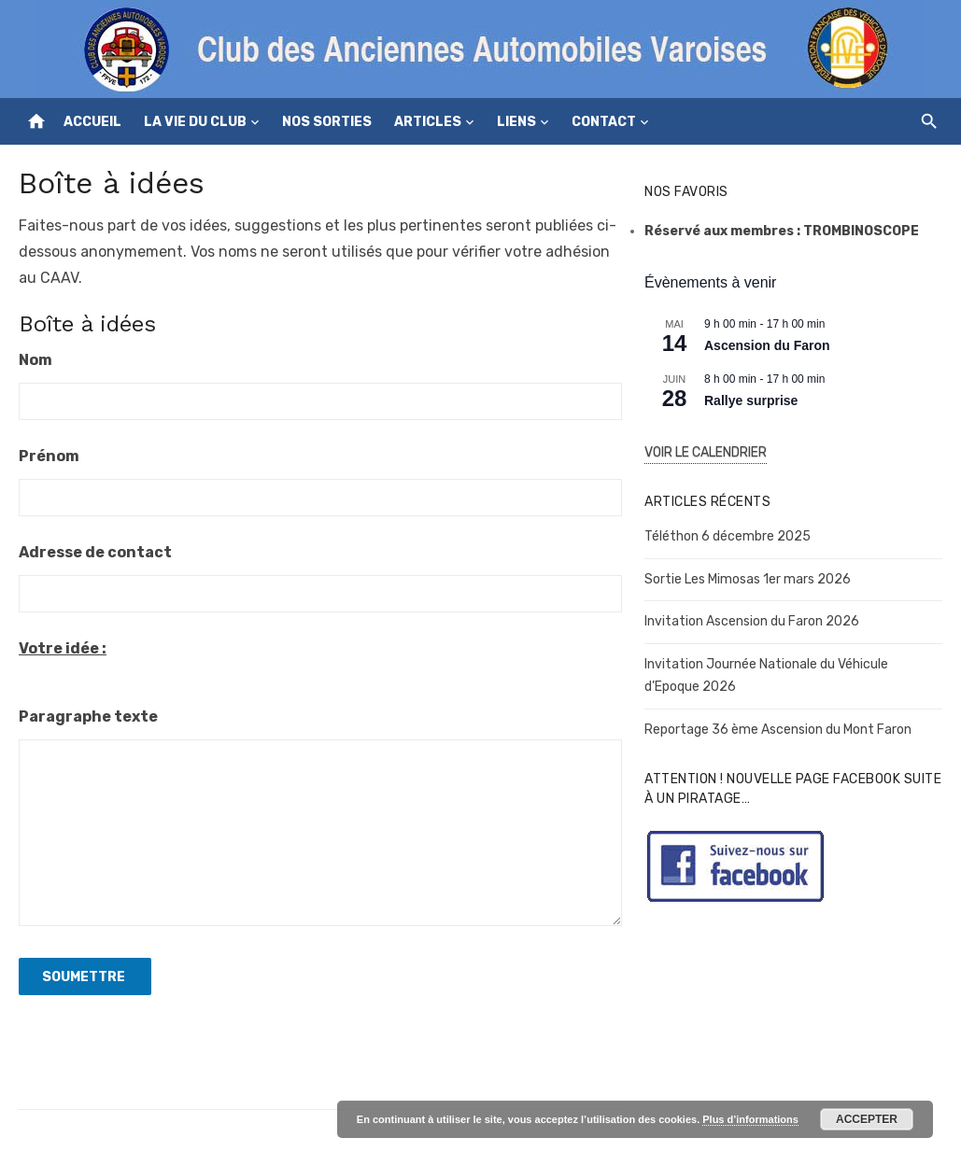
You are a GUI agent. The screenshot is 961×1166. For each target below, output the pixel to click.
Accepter (866, 1119)
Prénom (49, 456)
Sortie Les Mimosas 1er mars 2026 (747, 579)
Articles (427, 122)
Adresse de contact (95, 552)
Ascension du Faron (767, 345)
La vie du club (195, 122)
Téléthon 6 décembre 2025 (727, 536)
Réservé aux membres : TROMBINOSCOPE (781, 231)
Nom (35, 360)
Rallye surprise (751, 400)
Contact (604, 122)
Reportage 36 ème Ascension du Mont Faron (778, 730)
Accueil (92, 122)
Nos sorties (327, 122)
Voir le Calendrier (705, 452)
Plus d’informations (750, 1119)
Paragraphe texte (88, 716)
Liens (516, 122)
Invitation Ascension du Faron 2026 (751, 621)
